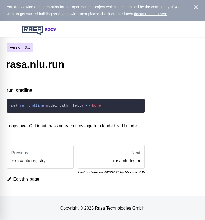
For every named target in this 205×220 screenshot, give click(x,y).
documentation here (150, 14)
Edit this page (23, 179)
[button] (11, 29)
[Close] (195, 7)
